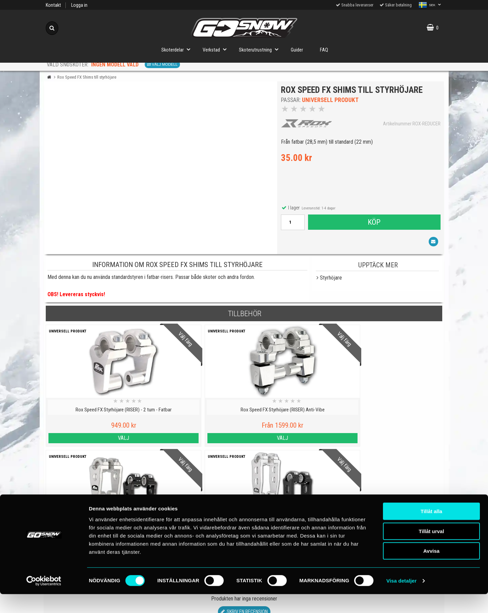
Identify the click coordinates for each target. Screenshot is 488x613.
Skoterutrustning (260, 49)
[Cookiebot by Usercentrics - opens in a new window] (44, 600)
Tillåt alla (431, 530)
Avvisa (431, 570)
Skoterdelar (177, 49)
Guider (297, 50)
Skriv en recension (244, 486)
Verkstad (216, 49)
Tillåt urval (431, 550)
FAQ (324, 50)
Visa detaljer (401, 599)
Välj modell (162, 64)
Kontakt (53, 5)
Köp (373, 223)
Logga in (79, 5)
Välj (94, 438)
